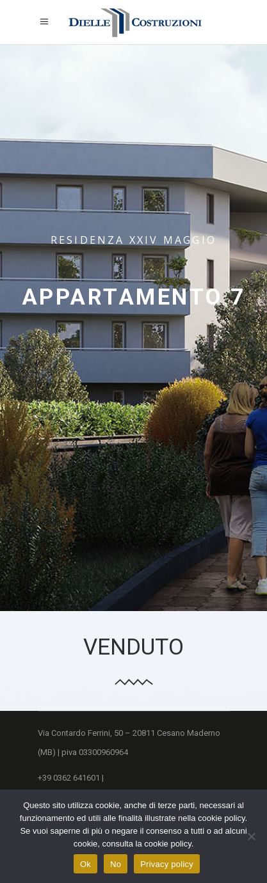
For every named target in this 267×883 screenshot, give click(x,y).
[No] (251, 836)
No (115, 864)
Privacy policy (166, 864)
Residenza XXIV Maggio (133, 240)
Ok (85, 864)
